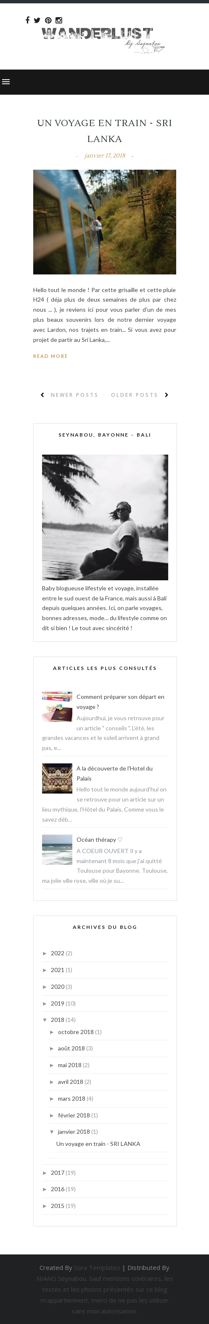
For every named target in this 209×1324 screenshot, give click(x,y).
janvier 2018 (74, 1131)
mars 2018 (72, 1098)
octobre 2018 (76, 1031)
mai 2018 (70, 1064)
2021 (58, 969)
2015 (58, 1205)
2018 (58, 1019)
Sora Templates (97, 1267)
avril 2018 (71, 1081)
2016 (58, 1188)
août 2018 (72, 1048)
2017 (58, 1172)
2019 (58, 1003)
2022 (58, 953)
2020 (58, 986)
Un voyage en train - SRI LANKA (98, 1143)
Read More (50, 356)
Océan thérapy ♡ (100, 839)
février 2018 (74, 1115)
